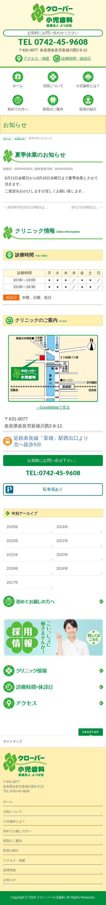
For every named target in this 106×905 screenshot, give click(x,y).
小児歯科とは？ (14, 821)
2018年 (62, 568)
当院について (12, 812)
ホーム (8, 802)
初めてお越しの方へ (17, 831)
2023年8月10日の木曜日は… (25, 207)
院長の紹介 (11, 850)
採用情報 (9, 870)
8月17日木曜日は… (87, 207)
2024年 (62, 527)
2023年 (12, 541)
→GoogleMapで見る (53, 407)
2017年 (12, 582)
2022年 (62, 541)
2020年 (62, 554)
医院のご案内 (12, 841)
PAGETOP (90, 732)
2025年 (12, 527)
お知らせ (9, 880)
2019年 (12, 568)
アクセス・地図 (14, 860)
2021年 (12, 554)
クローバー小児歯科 (51, 897)
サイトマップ (12, 741)
